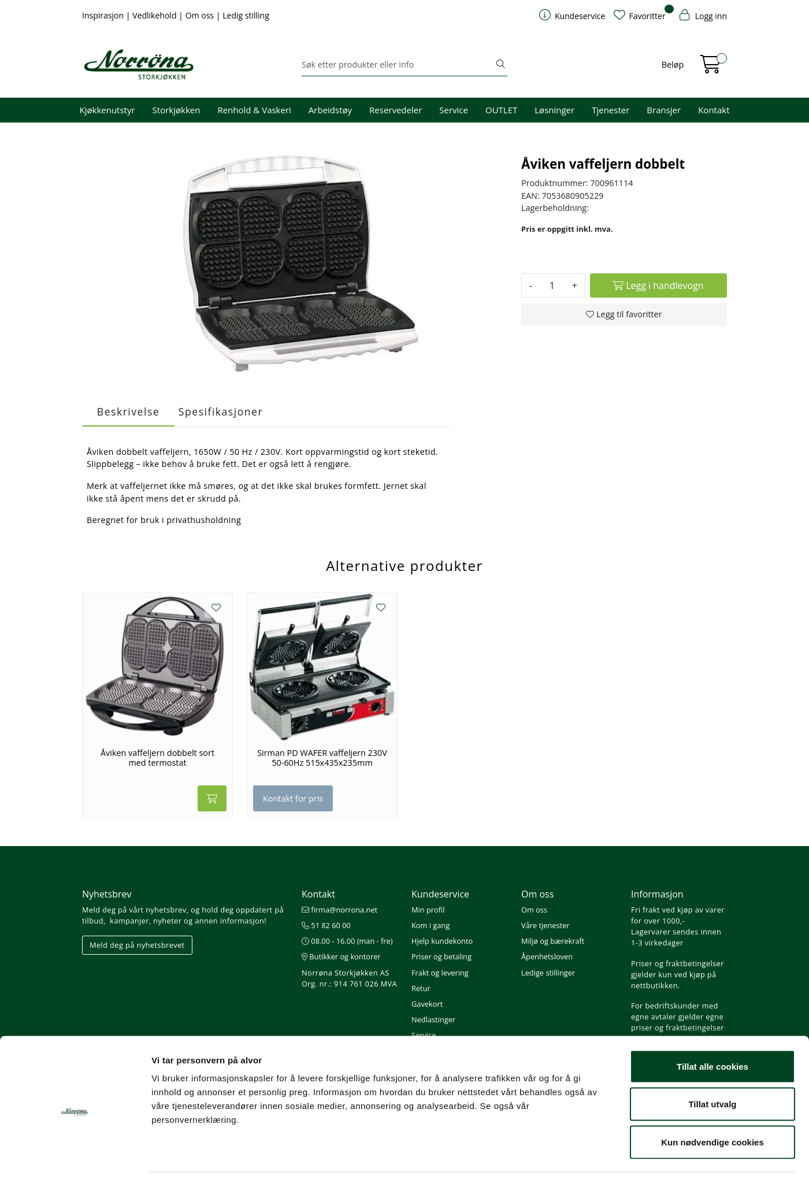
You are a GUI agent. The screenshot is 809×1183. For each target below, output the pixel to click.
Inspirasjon (104, 15)
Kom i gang (430, 925)
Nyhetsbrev (107, 894)
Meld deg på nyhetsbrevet (137, 945)
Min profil (427, 909)
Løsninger (554, 110)
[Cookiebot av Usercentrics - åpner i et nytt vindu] (74, 1160)
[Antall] (552, 285)
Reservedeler (395, 110)
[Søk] (398, 64)
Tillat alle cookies (712, 1031)
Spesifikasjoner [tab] (221, 411)
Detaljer (615, 1160)
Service (453, 110)
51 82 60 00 (326, 925)
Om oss (200, 15)
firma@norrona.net (339, 909)
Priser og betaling (441, 956)
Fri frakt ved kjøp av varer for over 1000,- (678, 915)
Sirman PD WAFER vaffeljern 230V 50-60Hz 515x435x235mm (322, 758)
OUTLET (501, 110)
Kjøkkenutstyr (107, 110)
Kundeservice (440, 894)
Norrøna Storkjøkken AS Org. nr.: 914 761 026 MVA (349, 978)
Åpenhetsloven (547, 956)
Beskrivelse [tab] (128, 411)
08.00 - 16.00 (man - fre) (347, 941)
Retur (421, 988)
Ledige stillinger (548, 972)
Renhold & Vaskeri (254, 110)
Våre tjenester (545, 925)
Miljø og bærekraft (552, 941)
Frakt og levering (440, 972)
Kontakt (713, 110)
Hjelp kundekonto (442, 941)
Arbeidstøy (330, 110)
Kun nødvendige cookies (712, 1107)
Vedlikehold (155, 15)
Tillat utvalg (712, 1069)
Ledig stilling (245, 15)
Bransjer (664, 110)
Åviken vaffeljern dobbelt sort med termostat (157, 758)
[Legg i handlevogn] (658, 285)
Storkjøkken (177, 110)
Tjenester (610, 110)
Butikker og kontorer (341, 956)
